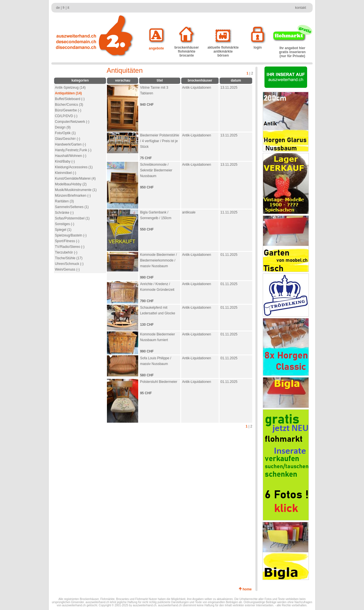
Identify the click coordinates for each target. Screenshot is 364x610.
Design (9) (63, 127)
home (248, 589)
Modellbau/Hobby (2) (70, 184)
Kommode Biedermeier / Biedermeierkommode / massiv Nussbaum (158, 260)
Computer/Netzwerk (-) (72, 122)
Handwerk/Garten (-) (70, 144)
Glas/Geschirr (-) (67, 139)
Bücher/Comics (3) (69, 105)
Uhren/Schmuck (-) (69, 264)
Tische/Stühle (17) (68, 258)
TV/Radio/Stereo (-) (69, 247)
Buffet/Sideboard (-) (70, 99)
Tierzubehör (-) (66, 252)
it (68, 8)
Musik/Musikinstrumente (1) (76, 190)
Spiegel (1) (63, 230)
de (58, 8)
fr (64, 8)
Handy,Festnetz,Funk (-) (73, 150)
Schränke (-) (64, 213)
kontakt (300, 8)
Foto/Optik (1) (65, 133)
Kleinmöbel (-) (65, 173)
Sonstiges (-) (64, 224)
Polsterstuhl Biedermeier (158, 382)
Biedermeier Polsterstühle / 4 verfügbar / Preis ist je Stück (159, 141)
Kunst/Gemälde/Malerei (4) (75, 178)
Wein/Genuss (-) (67, 269)
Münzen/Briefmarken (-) (73, 196)
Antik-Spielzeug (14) (70, 88)
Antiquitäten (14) (68, 93)
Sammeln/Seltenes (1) (72, 207)
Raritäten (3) (64, 201)
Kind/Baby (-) (65, 161)
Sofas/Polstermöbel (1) (72, 218)
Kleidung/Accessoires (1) (74, 167)
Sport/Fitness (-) (67, 241)
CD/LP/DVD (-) (66, 116)
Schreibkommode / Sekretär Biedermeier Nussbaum (156, 170)
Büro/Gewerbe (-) (68, 110)
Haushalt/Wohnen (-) (70, 156)
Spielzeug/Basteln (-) (70, 235)
